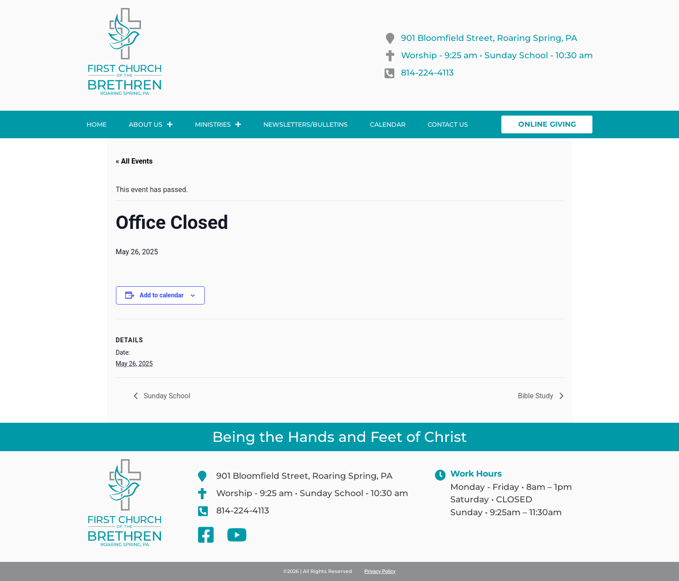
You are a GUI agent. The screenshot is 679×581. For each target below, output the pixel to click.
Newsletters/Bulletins (305, 124)
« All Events (134, 161)
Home (97, 124)
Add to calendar (162, 295)
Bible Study (536, 396)
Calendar (387, 124)
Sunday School (166, 396)
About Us (151, 124)
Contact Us (448, 124)
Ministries (218, 124)
